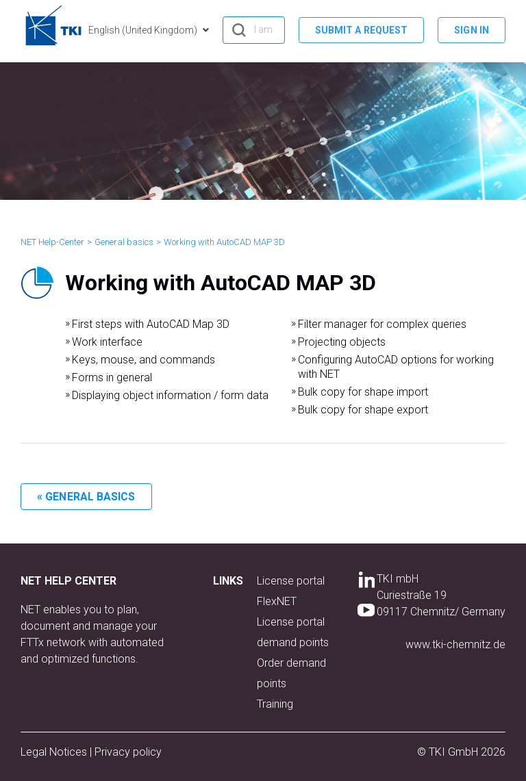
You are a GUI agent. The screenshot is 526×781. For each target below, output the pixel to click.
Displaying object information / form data (170, 395)
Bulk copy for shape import (363, 391)
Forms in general (112, 377)
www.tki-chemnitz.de (455, 644)
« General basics (86, 496)
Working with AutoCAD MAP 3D (224, 242)
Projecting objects (342, 341)
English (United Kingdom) (143, 30)
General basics (124, 242)
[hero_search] (254, 30)
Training (275, 703)
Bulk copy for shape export (363, 409)
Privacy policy (128, 751)
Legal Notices (55, 751)
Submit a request (361, 30)
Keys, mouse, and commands (143, 359)
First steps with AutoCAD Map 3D (150, 324)
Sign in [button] (471, 30)
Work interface (107, 341)
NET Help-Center (52, 242)
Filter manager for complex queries (382, 324)
